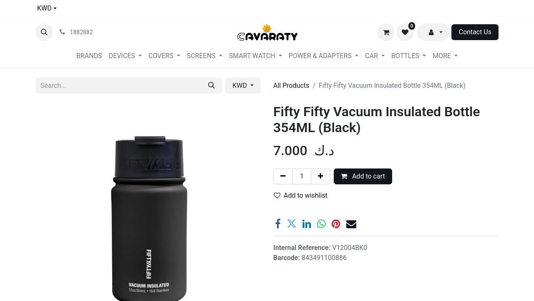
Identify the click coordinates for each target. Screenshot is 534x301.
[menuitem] (89, 56)
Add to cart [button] (363, 176)
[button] (44, 32)
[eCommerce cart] (386, 32)
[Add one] (320, 176)
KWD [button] (240, 85)
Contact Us (474, 32)
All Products (291, 85)
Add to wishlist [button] (300, 195)
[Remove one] (283, 176)
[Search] (211, 86)
